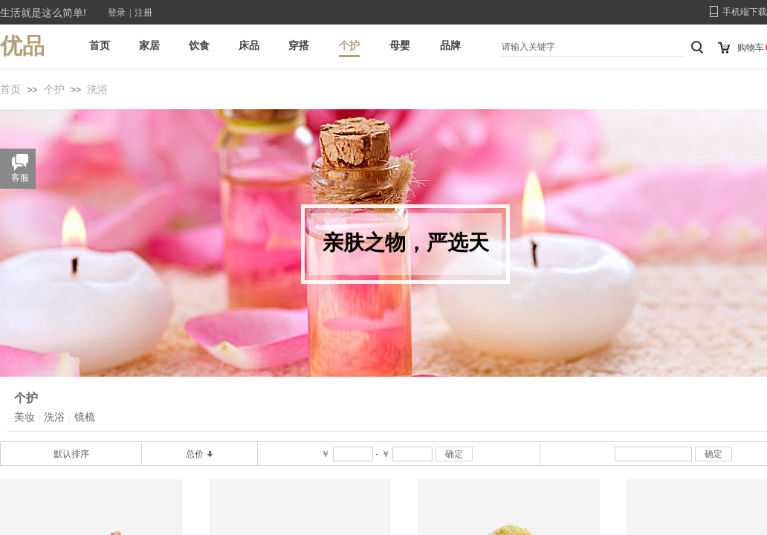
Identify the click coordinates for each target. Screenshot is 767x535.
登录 (117, 12)
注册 (143, 12)
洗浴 (97, 89)
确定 (454, 454)
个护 (54, 89)
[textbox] (588, 47)
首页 (10, 89)
